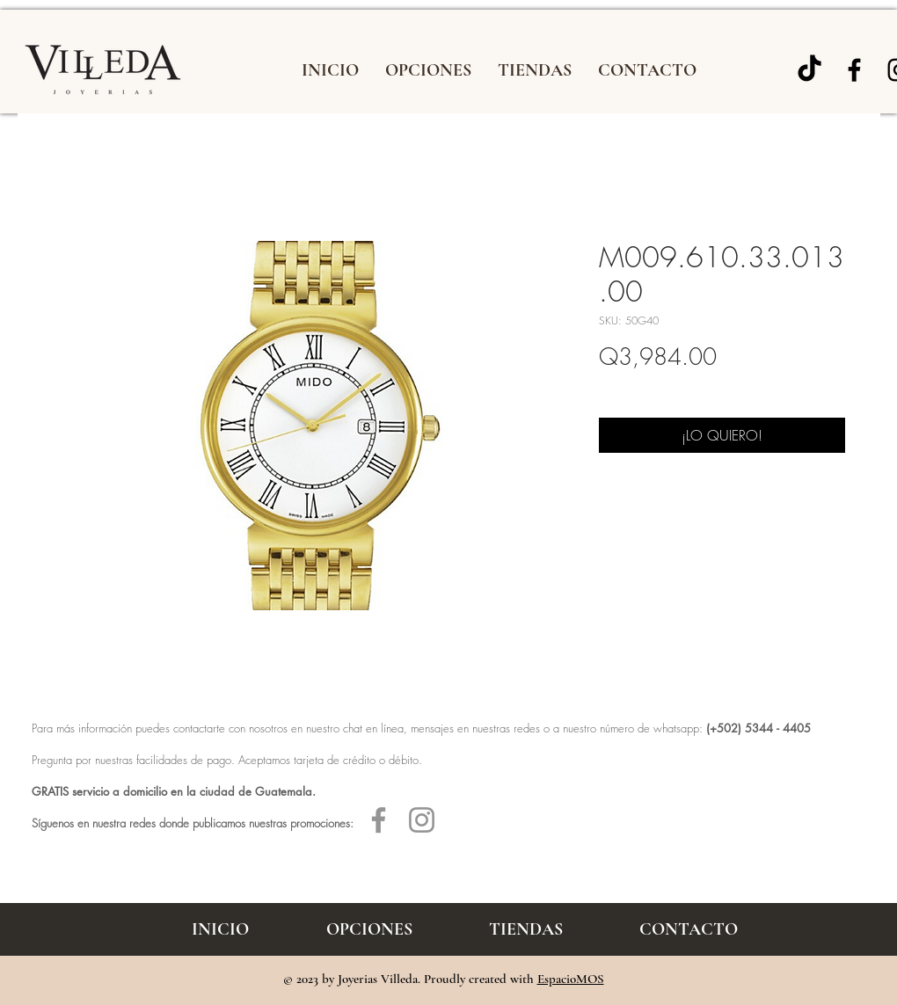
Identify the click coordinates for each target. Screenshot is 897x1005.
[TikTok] (809, 70)
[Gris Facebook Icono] (378, 820)
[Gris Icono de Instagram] (422, 820)
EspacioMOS (570, 979)
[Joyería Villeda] (854, 70)
